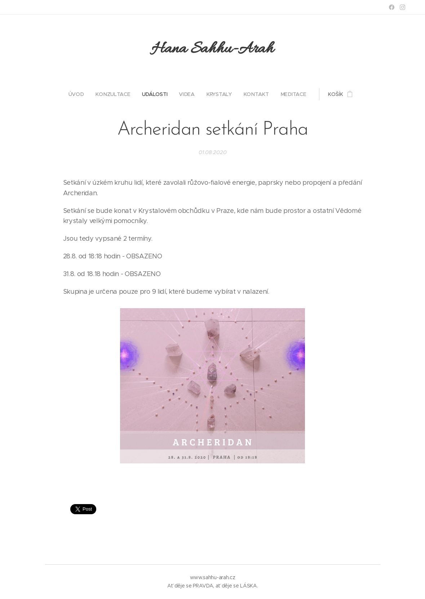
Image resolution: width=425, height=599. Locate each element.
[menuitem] (79, 94)
